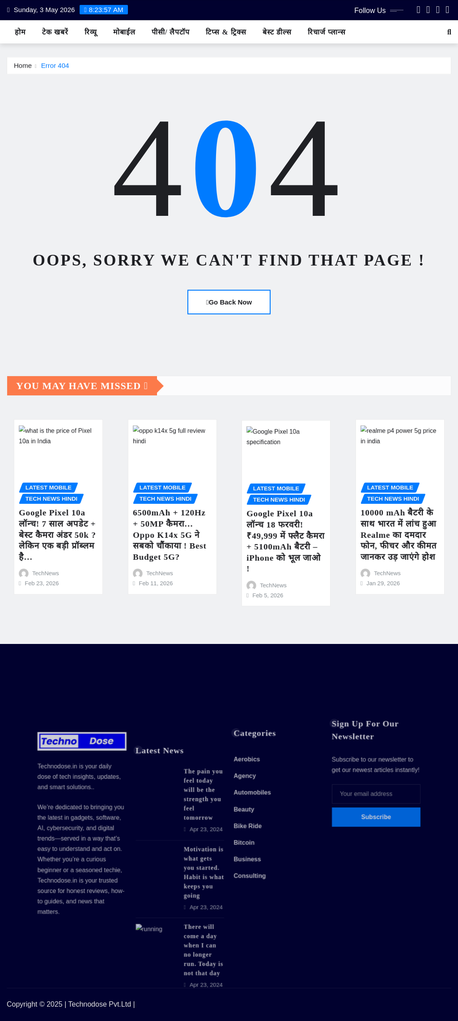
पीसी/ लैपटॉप (171, 32)
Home (23, 70)
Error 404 (55, 70)
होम (20, 32)
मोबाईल (124, 32)
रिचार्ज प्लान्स (327, 32)
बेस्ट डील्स (277, 32)
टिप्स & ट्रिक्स (226, 32)
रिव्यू (91, 32)
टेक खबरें (55, 32)
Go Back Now (229, 302)
